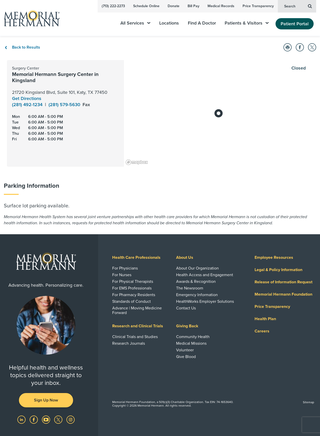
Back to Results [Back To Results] (22, 47)
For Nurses (121, 275)
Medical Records (221, 6)
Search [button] (298, 5)
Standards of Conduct (131, 301)
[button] (287, 47)
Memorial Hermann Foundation (283, 294)
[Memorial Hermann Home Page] (29, 18)
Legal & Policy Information (278, 269)
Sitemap (308, 402)
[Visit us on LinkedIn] (22, 419)
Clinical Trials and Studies (135, 336)
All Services (135, 23)
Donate (173, 6)
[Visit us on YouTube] (46, 419)
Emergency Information (197, 295)
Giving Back (187, 326)
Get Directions (26, 98)
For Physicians (125, 268)
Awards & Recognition (196, 281)
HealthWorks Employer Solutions (205, 301)
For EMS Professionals (132, 288)
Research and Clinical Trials (137, 326)
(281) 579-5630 (65, 104)
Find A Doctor (202, 23)
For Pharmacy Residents (133, 295)
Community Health (193, 336)
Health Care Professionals (136, 257)
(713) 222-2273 (113, 6)
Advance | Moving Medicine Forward (137, 310)
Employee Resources (274, 257)
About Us (184, 257)
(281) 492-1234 (28, 104)
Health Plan (265, 318)
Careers (262, 331)
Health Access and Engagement (204, 275)
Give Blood (186, 356)
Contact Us (186, 308)
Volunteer (185, 350)
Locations (169, 23)
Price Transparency (258, 6)
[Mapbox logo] (136, 162)
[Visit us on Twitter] (58, 419)
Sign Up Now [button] (46, 400)
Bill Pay (193, 6)
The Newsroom (189, 288)
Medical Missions (191, 343)
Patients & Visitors (247, 23)
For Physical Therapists (132, 281)
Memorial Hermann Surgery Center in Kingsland (55, 77)
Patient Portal (294, 24)
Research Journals (128, 343)
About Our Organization (197, 268)
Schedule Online (146, 6)
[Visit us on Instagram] (70, 419)
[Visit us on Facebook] (34, 419)
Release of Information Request (283, 282)
